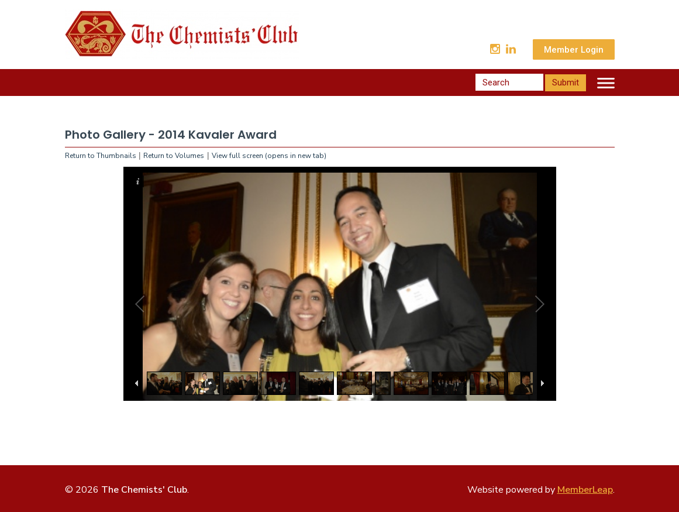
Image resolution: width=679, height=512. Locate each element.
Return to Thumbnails (100, 155)
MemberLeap (585, 489)
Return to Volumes (173, 155)
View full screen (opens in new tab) (269, 155)
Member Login (574, 49)
